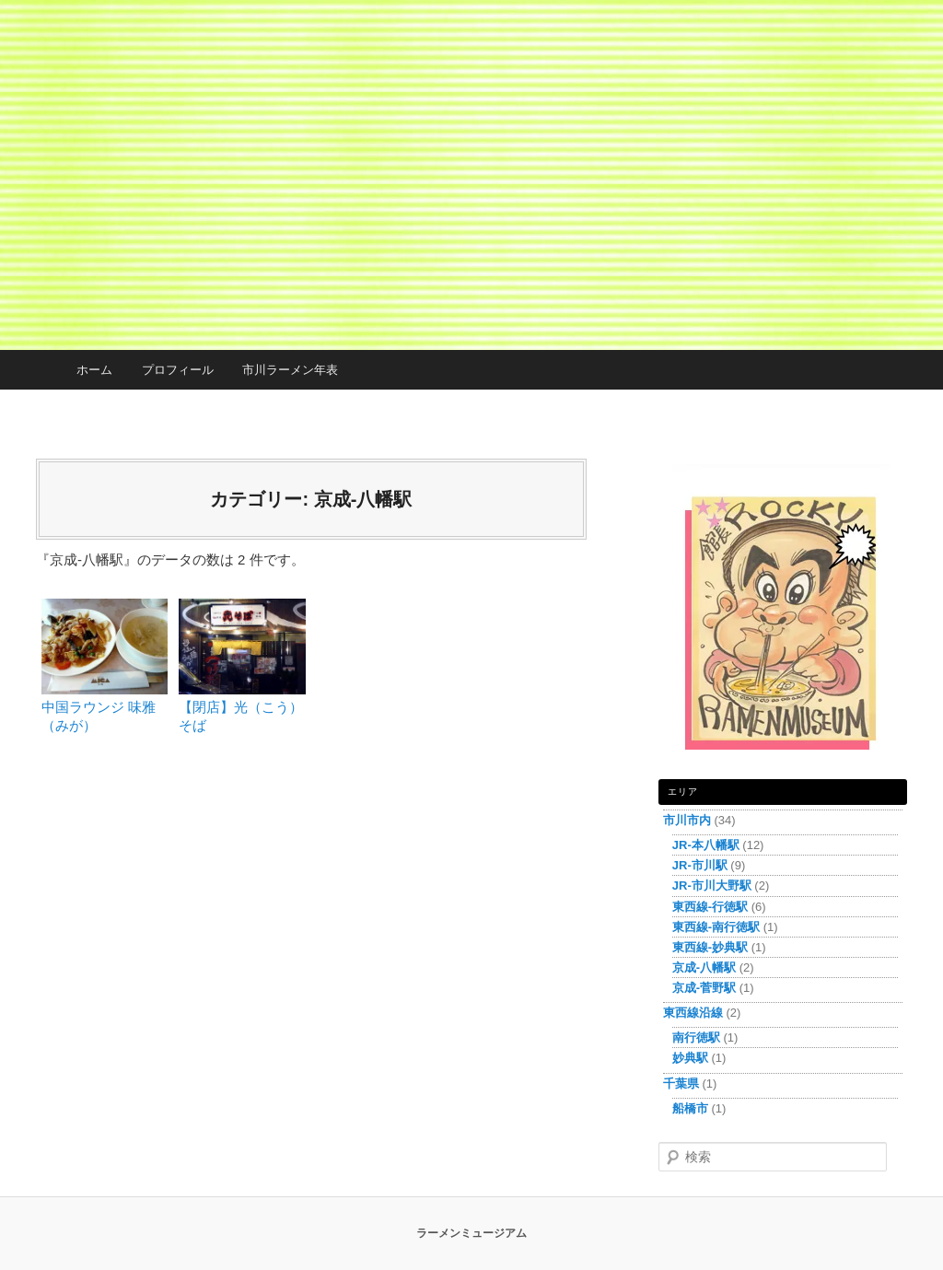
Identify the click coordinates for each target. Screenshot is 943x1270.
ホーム (94, 370)
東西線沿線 (693, 1012)
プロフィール (178, 370)
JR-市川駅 (700, 865)
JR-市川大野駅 (711, 885)
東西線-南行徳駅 (716, 927)
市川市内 (687, 820)
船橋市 (690, 1108)
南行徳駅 (696, 1037)
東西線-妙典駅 (710, 947)
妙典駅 (690, 1058)
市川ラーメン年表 (290, 370)
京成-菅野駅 (704, 988)
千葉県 (681, 1083)
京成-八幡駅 (704, 967)
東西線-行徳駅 (710, 907)
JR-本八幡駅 (705, 845)
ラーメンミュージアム (471, 1233)
